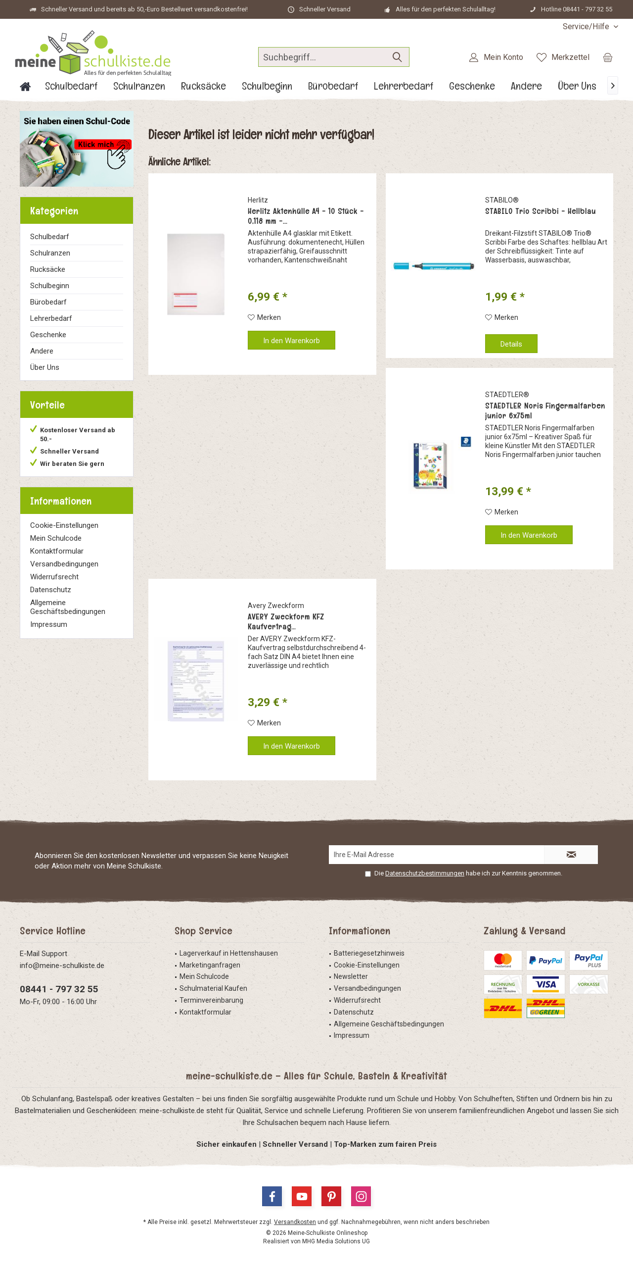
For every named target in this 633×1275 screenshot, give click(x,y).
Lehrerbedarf (51, 318)
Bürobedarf (48, 302)
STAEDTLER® (507, 395)
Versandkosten (295, 1222)
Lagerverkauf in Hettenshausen (229, 953)
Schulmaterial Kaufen (213, 988)
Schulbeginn (49, 285)
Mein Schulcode (56, 538)
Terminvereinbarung (211, 1000)
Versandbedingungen (64, 564)
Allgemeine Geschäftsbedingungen (67, 607)
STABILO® (502, 200)
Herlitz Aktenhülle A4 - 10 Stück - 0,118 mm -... (306, 216)
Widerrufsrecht (54, 576)
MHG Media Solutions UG (336, 1241)
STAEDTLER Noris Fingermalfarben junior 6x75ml (545, 411)
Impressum (48, 624)
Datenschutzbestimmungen (424, 873)
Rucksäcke (47, 269)
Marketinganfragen (210, 965)
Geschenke (48, 334)
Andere (41, 351)
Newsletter (351, 976)
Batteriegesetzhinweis (369, 953)
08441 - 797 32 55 (59, 989)
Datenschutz (50, 589)
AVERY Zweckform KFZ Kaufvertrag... (286, 622)
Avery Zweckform (276, 606)
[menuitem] (586, 26)
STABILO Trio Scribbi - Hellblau (540, 211)
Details (511, 344)
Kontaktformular (57, 551)
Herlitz (258, 200)
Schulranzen (50, 253)
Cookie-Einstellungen (64, 525)
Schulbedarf (49, 236)
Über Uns (44, 367)
